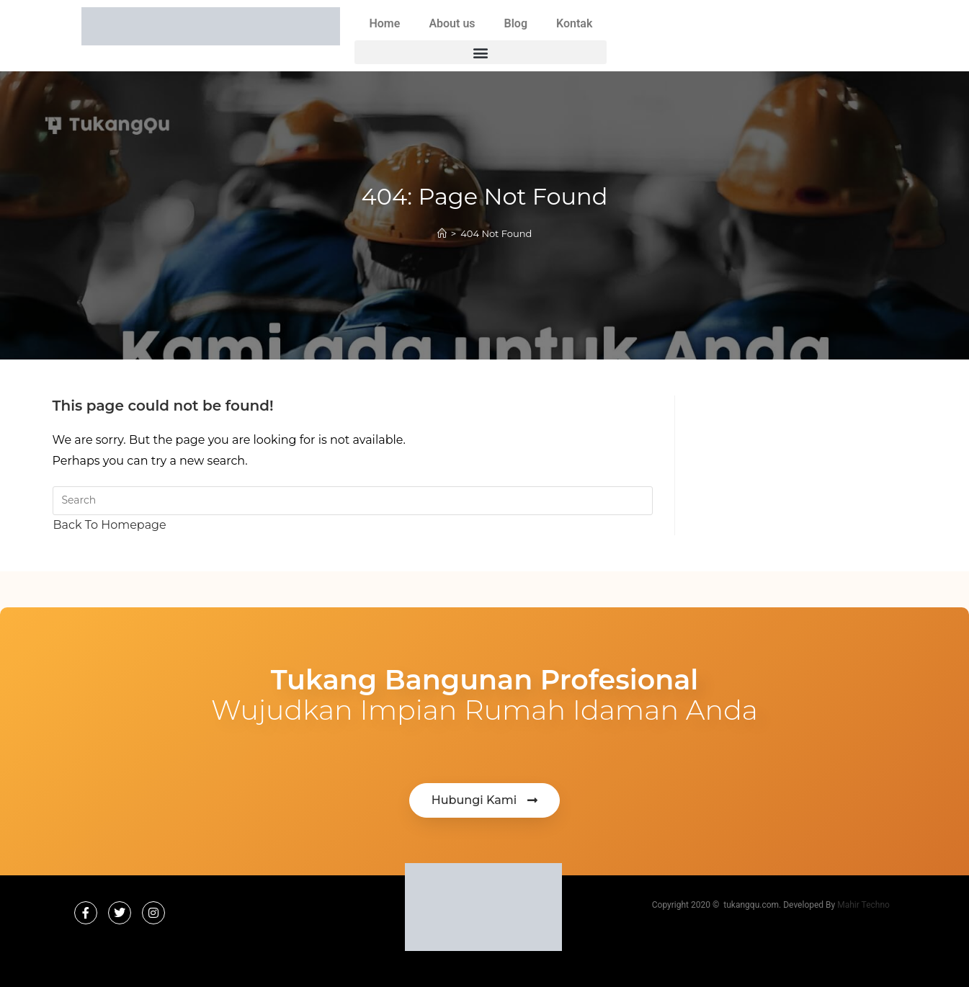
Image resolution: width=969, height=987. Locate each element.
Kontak (574, 23)
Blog (515, 23)
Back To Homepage (109, 525)
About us (452, 23)
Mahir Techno (863, 905)
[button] (480, 52)
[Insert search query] (353, 500)
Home (384, 23)
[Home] (442, 233)
